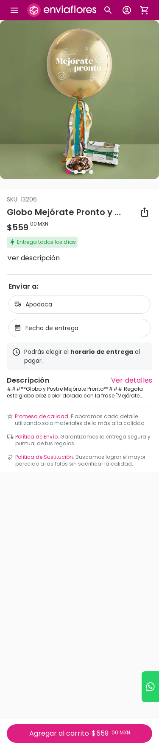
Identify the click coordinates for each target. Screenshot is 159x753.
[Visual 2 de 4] (76, 172)
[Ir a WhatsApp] (150, 686)
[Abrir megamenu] (14, 10)
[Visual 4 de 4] (91, 172)
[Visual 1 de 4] (68, 172)
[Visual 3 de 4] (83, 172)
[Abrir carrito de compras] (144, 10)
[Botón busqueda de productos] (108, 10)
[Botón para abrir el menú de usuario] (126, 10)
